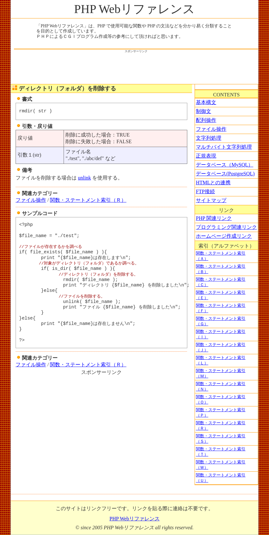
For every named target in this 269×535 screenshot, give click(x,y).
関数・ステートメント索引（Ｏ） (220, 400)
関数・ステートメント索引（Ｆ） (220, 308)
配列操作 (206, 120)
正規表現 (206, 155)
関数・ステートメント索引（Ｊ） (220, 347)
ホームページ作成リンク (224, 236)
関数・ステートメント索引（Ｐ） (220, 413)
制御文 (203, 111)
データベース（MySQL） (224, 164)
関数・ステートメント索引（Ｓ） (220, 439)
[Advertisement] (136, 67)
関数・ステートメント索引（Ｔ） (220, 452)
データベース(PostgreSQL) (225, 173)
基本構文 (206, 102)
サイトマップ (211, 200)
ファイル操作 (31, 200)
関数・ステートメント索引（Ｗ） (220, 465)
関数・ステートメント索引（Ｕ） (220, 478)
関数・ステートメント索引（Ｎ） (220, 386)
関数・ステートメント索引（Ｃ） (220, 282)
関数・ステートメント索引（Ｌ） (220, 360)
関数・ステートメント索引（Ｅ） (220, 295)
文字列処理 (208, 138)
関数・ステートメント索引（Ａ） (220, 256)
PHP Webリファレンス (134, 9)
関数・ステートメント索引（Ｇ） (220, 321)
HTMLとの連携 (213, 182)
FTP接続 (205, 191)
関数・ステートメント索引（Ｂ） (220, 269)
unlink (84, 177)
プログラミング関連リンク (226, 227)
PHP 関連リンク (214, 218)
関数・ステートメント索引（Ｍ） (220, 373)
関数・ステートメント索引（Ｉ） (220, 334)
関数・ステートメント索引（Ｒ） (88, 200)
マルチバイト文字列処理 (224, 147)
